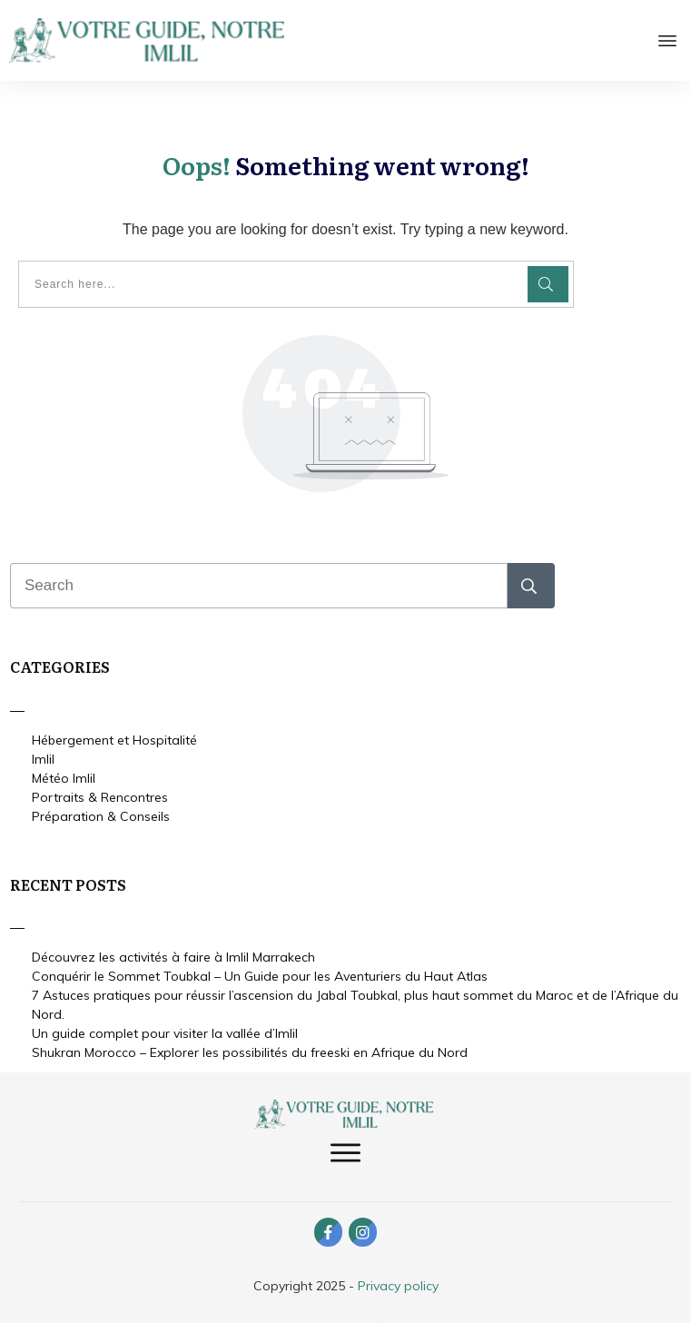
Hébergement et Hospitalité (114, 737)
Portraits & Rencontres (100, 794)
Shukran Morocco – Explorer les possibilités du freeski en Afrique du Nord (250, 1050)
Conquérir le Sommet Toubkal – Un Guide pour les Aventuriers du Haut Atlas (260, 974)
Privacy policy (398, 1284)
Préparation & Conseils (101, 813)
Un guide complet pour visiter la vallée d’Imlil (165, 1031)
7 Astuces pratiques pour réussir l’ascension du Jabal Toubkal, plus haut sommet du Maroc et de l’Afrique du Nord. (355, 1003)
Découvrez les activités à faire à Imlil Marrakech (173, 955)
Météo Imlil (63, 775)
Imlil (43, 756)
